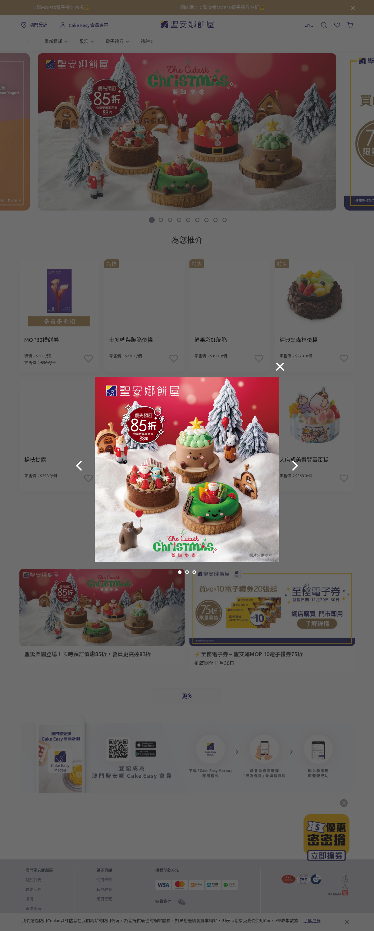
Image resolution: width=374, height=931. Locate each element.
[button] (79, 465)
